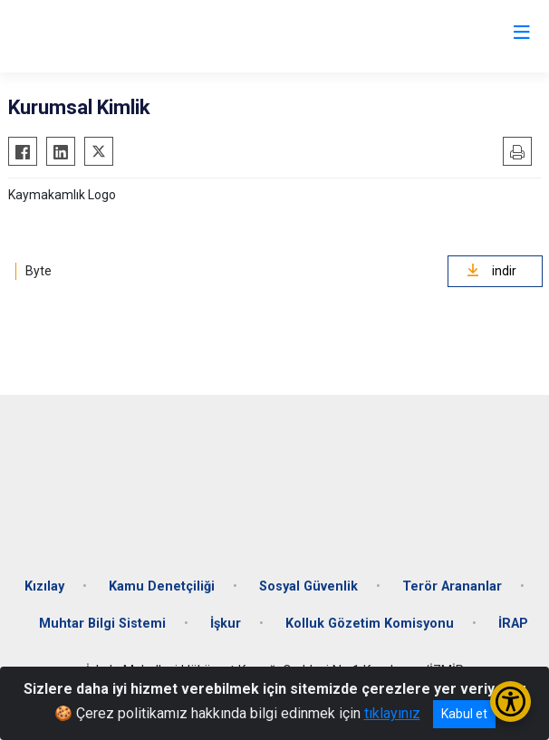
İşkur (225, 623)
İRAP (513, 623)
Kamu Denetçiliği (162, 586)
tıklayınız (392, 713)
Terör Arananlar (452, 586)
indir (491, 271)
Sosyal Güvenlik (308, 586)
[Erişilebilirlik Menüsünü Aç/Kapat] (510, 701)
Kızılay (44, 586)
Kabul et (464, 713)
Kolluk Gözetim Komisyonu (369, 623)
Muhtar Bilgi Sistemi (102, 623)
